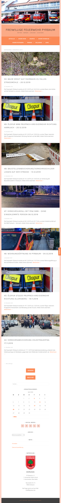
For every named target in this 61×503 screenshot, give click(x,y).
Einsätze (32, 38)
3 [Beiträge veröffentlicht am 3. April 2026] (34, 398)
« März (15, 416)
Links (47, 42)
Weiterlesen (39, 91)
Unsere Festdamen (18, 42)
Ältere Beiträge (8, 363)
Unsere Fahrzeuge (43, 38)
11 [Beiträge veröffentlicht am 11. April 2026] (40, 402)
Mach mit (30, 377)
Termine (29, 42)
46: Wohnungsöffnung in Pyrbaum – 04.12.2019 (28, 254)
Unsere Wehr (22, 38)
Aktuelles (12, 38)
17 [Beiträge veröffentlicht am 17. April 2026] (34, 405)
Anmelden (14, 443)
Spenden (30, 370)
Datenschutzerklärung (17, 447)
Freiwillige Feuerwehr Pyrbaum (30, 29)
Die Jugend (38, 42)
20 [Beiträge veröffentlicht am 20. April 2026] (13, 409)
